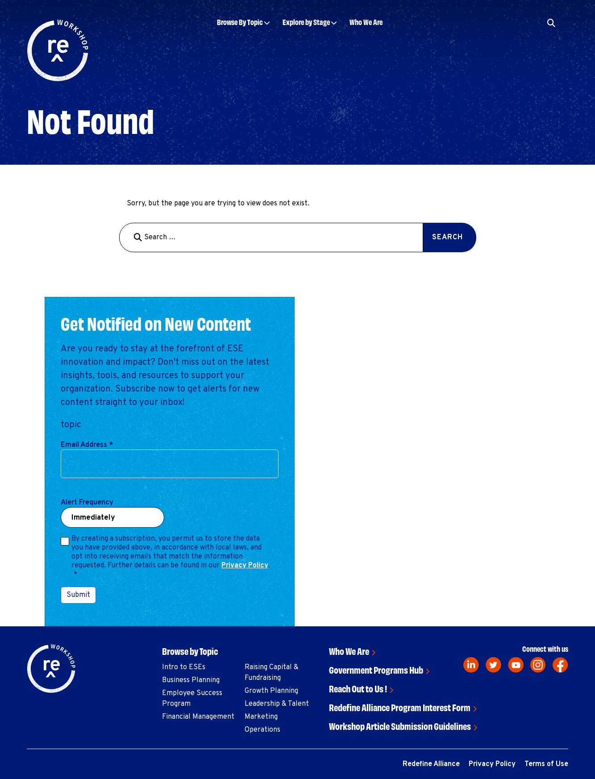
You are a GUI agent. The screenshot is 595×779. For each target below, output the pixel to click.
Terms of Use (546, 764)
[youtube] (516, 665)
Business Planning (191, 680)
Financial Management (198, 716)
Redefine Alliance (431, 764)
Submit (78, 595)
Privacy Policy (244, 565)
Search (447, 237)
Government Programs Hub (376, 669)
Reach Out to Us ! (358, 688)
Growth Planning (271, 691)
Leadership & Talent (277, 704)
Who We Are (366, 21)
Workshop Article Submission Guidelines (400, 726)
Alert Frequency (87, 502)
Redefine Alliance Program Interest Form (399, 707)
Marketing (261, 716)
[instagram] (538, 665)
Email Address (87, 445)
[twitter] (493, 665)
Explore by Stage (306, 21)
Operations (262, 729)
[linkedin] (471, 665)
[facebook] (560, 665)
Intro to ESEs (183, 667)
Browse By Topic (240, 21)
